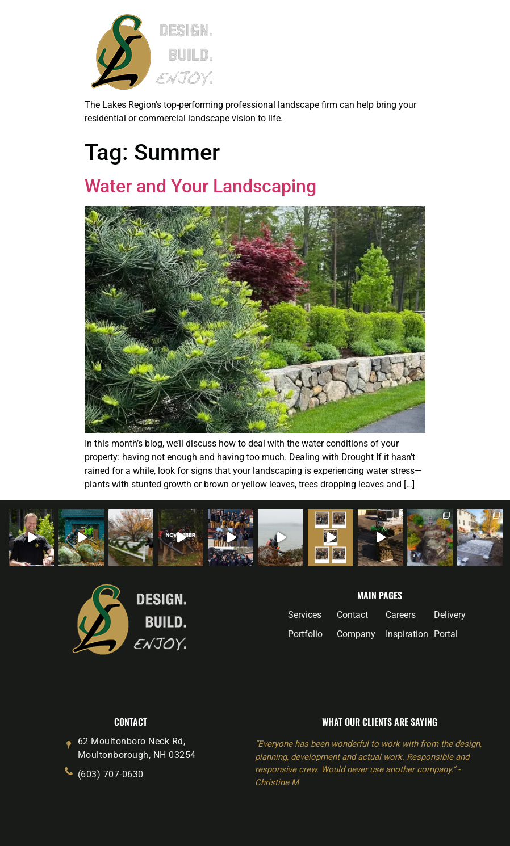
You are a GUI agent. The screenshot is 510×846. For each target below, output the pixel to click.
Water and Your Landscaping (200, 186)
